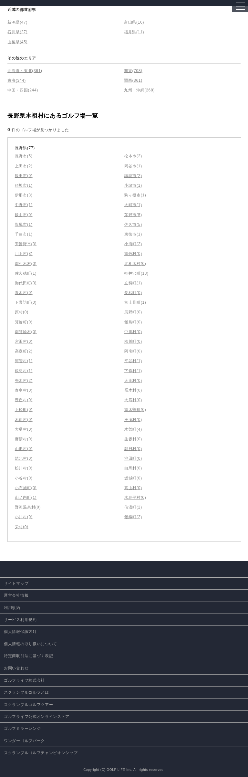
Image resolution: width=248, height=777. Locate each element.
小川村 (24, 517)
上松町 (24, 409)
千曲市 (24, 234)
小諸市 (133, 185)
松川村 (24, 468)
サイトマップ (16, 583)
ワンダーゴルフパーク (24, 741)
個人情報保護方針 (20, 631)
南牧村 (133, 253)
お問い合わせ (16, 668)
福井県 (134, 32)
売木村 (24, 380)
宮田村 (24, 341)
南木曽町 (135, 409)
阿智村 (24, 361)
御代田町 (26, 283)
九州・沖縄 (139, 90)
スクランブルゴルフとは (26, 692)
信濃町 (133, 507)
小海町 (133, 244)
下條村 (133, 371)
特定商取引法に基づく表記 (28, 656)
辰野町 (133, 312)
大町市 (133, 205)
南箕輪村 (26, 332)
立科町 (133, 283)
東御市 (133, 234)
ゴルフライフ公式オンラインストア (36, 716)
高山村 (133, 488)
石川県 (17, 32)
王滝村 (133, 419)
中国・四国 (22, 90)
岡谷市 (133, 166)
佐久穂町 (26, 273)
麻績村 (24, 439)
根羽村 (24, 371)
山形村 (24, 448)
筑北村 (24, 458)
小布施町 (26, 488)
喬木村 (133, 390)
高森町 (24, 351)
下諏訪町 (26, 302)
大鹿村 (133, 400)
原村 (21, 312)
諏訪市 (133, 175)
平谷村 (133, 361)
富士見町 (135, 302)
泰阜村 (24, 390)
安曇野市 (26, 244)
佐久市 (133, 224)
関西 (133, 80)
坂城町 (133, 478)
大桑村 (24, 429)
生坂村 (133, 439)
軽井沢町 (136, 273)
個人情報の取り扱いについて (30, 644)
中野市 (24, 205)
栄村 (21, 527)
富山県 (134, 22)
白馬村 (133, 468)
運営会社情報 (16, 595)
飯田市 (24, 175)
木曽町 (133, 429)
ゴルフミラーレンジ (22, 728)
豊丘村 (24, 400)
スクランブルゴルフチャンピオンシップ (41, 753)
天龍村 (133, 380)
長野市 (24, 156)
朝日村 (133, 448)
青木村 (24, 292)
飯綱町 (133, 517)
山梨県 (17, 42)
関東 (133, 70)
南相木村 (26, 263)
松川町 (133, 341)
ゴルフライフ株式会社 (24, 680)
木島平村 (135, 497)
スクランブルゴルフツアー (28, 704)
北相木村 (135, 263)
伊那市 (24, 195)
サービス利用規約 (20, 619)
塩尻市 (24, 224)
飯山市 (24, 215)
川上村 (24, 253)
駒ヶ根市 (135, 195)
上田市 (24, 166)
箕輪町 (24, 322)
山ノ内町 (26, 497)
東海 (16, 80)
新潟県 (17, 22)
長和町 (133, 292)
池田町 (133, 458)
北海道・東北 (24, 70)
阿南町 (133, 351)
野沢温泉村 (28, 507)
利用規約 (12, 607)
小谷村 (24, 478)
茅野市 (133, 215)
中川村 (133, 332)
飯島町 (133, 322)
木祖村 (24, 419)
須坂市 (24, 185)
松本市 (133, 156)
